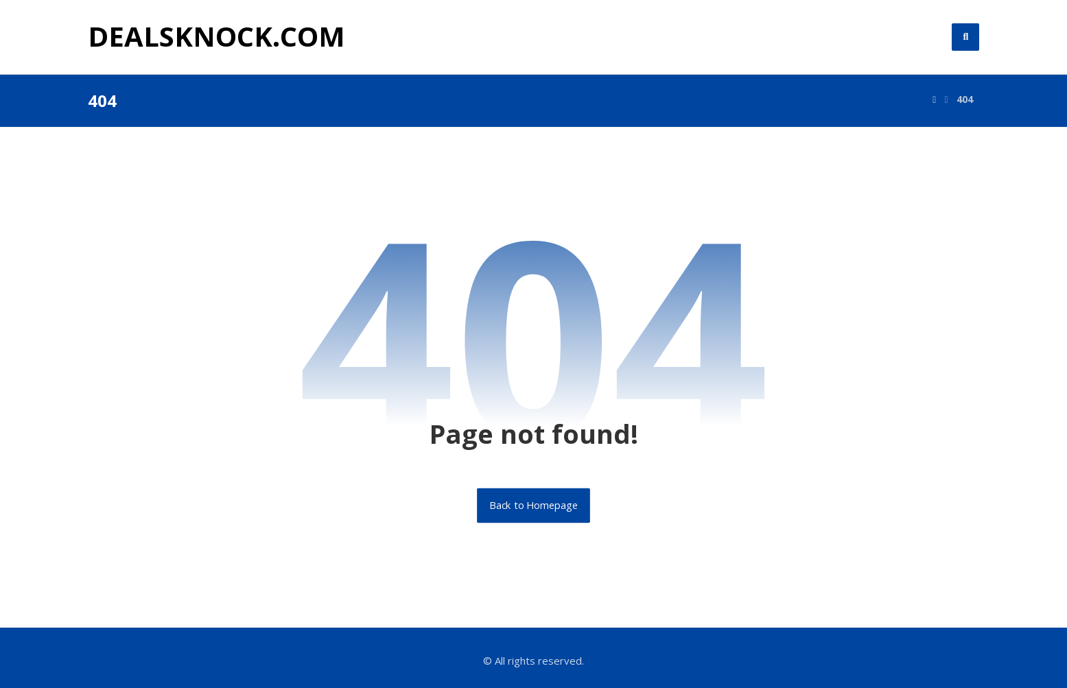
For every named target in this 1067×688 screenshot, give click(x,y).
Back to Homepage (533, 505)
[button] (965, 37)
